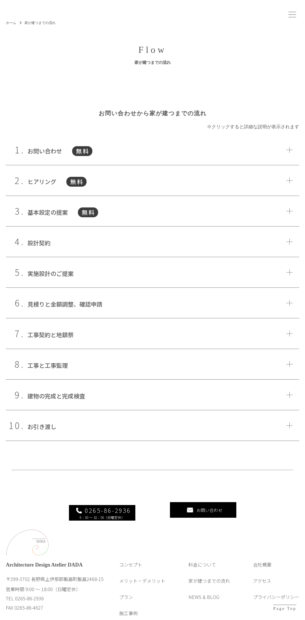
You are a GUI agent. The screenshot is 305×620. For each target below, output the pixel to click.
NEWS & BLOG (203, 591)
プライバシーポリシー (276, 591)
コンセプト (130, 558)
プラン (126, 591)
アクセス (262, 574)
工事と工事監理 (44, 364)
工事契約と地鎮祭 (46, 333)
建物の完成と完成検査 (52, 394)
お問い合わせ (56, 149)
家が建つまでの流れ (209, 574)
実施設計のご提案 (46, 272)
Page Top (284, 608)
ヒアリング (53, 180)
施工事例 (128, 607)
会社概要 (262, 558)
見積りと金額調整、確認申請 (61, 302)
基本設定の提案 (59, 211)
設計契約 (35, 241)
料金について (202, 558)
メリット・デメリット (142, 574)
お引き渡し (38, 425)
